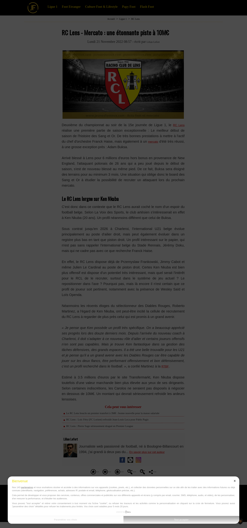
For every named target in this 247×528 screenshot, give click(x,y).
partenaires (27, 487)
